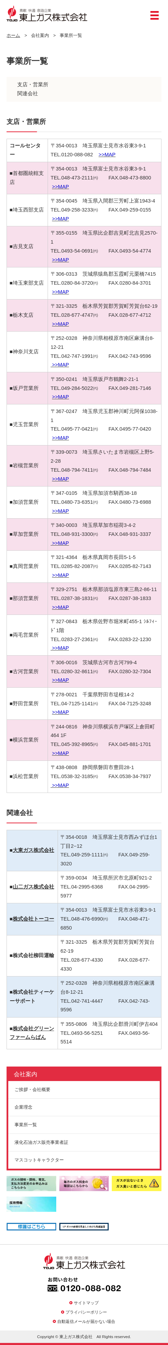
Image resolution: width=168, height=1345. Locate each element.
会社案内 (25, 1074)
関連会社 (27, 93)
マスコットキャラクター (39, 1159)
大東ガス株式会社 (33, 850)
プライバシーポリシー (86, 1312)
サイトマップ (86, 1302)
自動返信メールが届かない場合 (86, 1321)
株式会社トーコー (33, 919)
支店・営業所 (32, 84)
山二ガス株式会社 (33, 887)
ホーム (13, 35)
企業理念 (23, 1107)
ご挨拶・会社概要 (32, 1089)
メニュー (154, 18)
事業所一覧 (25, 1124)
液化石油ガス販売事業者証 (41, 1142)
